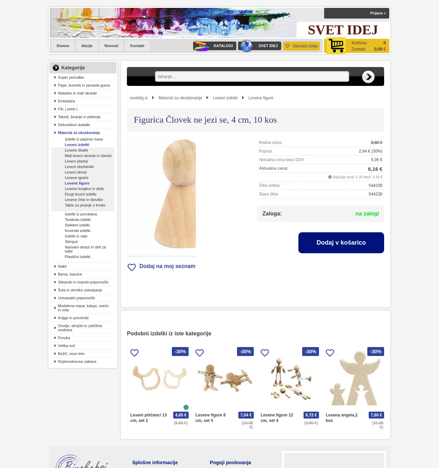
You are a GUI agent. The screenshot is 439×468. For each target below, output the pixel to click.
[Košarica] (356, 46)
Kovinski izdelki (78, 231)
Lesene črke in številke (84, 200)
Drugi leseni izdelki (80, 194)
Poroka (64, 338)
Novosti (111, 46)
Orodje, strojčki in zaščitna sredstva (80, 328)
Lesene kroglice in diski (84, 189)
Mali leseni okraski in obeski (88, 156)
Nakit (62, 266)
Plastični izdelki (78, 257)
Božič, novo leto (71, 354)
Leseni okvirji (76, 172)
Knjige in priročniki (73, 318)
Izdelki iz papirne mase (84, 139)
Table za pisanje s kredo (85, 205)
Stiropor (71, 241)
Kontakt (137, 46)
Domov (63, 46)
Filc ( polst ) (68, 109)
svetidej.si (139, 98)
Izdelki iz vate (76, 236)
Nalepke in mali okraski (77, 93)
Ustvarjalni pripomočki (76, 298)
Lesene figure (77, 183)
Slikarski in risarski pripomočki (83, 282)
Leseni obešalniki (79, 167)
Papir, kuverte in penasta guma (84, 85)
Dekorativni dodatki (74, 125)
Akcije (86, 46)
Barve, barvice (70, 274)
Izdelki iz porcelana (81, 214)
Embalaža (66, 101)
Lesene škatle (76, 150)
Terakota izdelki (78, 220)
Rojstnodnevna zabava (77, 361)
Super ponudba (71, 77)
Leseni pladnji (76, 161)
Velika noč (66, 346)
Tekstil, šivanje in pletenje (79, 117)
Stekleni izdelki (77, 225)
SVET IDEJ (258, 46)
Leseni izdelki (77, 145)
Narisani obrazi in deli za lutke (85, 249)
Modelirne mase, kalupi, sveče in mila (83, 308)
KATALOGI (213, 46)
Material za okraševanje (79, 133)
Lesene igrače (76, 178)
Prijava (378, 13)
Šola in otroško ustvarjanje (80, 290)
